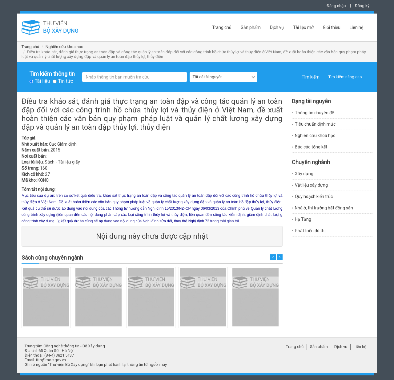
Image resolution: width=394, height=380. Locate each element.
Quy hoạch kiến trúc (314, 196)
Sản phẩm (251, 27)
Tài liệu (42, 81)
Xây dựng (304, 173)
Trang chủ (221, 27)
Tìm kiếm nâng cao (345, 77)
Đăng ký (362, 5)
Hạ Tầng (303, 219)
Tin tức (65, 81)
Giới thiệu (331, 27)
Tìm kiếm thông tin (52, 74)
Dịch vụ (277, 27)
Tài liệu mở (303, 27)
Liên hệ (356, 27)
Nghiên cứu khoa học (64, 46)
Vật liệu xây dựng (311, 185)
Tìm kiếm (311, 77)
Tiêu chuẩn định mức (315, 124)
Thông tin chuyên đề (314, 112)
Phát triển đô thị (310, 230)
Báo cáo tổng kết (311, 146)
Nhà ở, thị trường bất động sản (324, 207)
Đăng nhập (336, 5)
